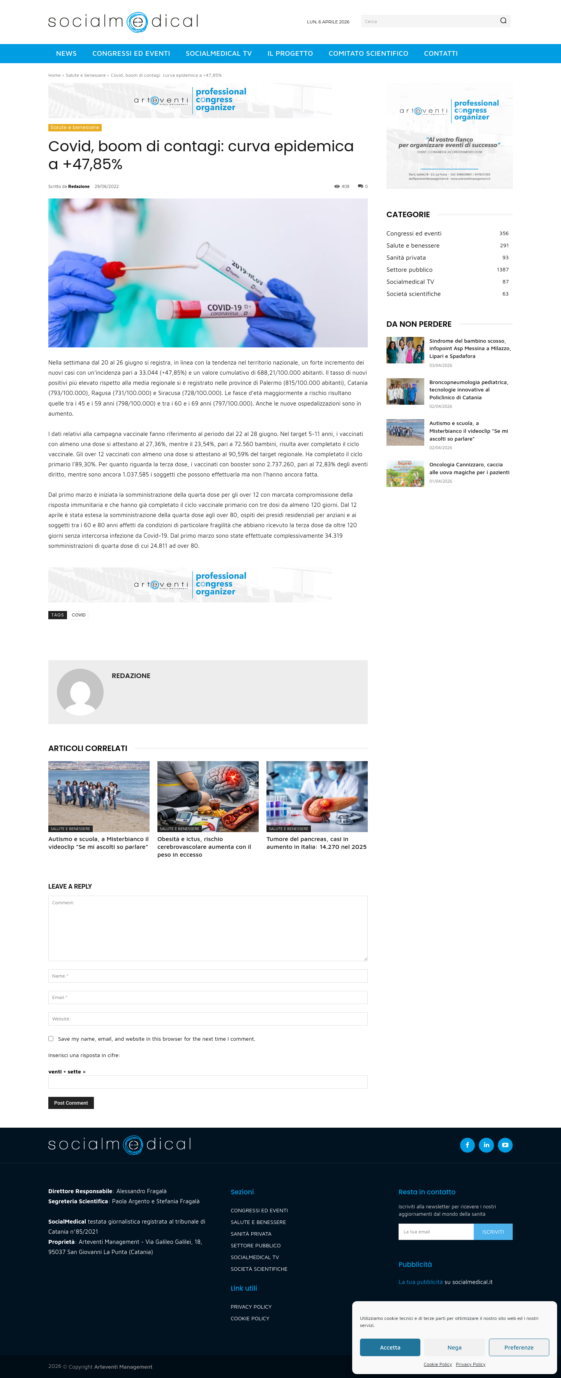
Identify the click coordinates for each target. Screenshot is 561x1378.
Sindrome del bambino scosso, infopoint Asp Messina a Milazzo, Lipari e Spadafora (470, 348)
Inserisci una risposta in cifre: (84, 1055)
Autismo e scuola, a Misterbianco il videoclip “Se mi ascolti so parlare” (468, 430)
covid (78, 615)
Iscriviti (493, 1231)
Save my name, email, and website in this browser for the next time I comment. (156, 1038)
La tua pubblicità (421, 1282)
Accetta (390, 1347)
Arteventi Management (123, 1366)
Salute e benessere (86, 75)
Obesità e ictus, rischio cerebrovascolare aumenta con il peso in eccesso (204, 846)
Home (54, 75)
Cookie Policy (438, 1364)
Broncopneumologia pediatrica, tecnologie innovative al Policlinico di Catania (468, 389)
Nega (455, 1347)
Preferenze (519, 1347)
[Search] (503, 21)
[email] (436, 1232)
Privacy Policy (470, 1364)
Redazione (79, 186)
